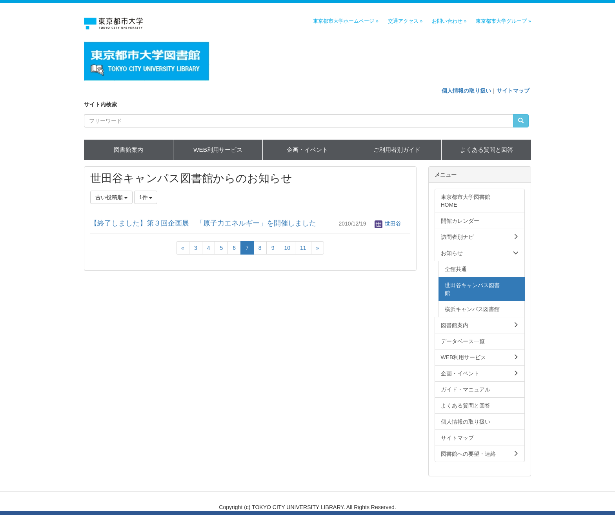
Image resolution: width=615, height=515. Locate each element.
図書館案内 (128, 149)
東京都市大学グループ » (503, 21)
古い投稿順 (111, 197)
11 (303, 248)
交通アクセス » (405, 21)
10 (287, 248)
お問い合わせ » (449, 21)
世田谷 (388, 223)
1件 (146, 197)
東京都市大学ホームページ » (345, 21)
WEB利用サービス (217, 149)
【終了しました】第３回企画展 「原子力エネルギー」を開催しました (203, 223)
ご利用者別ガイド (396, 149)
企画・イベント (307, 149)
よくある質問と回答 (486, 149)
